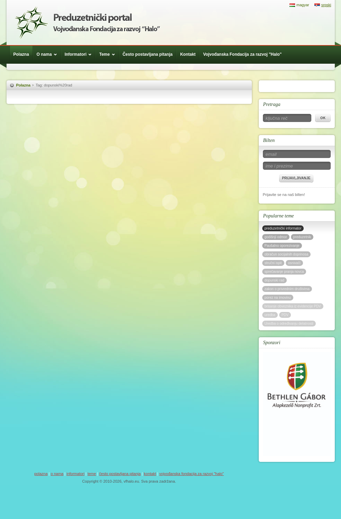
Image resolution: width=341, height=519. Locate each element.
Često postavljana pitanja (148, 54)
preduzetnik (302, 237)
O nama (48, 54)
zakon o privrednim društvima (287, 289)
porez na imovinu (278, 297)
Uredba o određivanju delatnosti (289, 323)
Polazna (21, 54)
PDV (285, 315)
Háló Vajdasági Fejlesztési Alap (87, 22)
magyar (302, 5)
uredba (270, 315)
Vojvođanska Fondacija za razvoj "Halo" (242, 54)
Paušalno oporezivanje (282, 246)
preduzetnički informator (283, 228)
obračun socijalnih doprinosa (287, 254)
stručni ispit (273, 263)
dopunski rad (274, 280)
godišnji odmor (276, 237)
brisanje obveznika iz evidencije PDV (293, 306)
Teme (108, 54)
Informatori (80, 54)
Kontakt (188, 54)
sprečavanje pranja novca (284, 272)
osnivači (294, 263)
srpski (326, 5)
